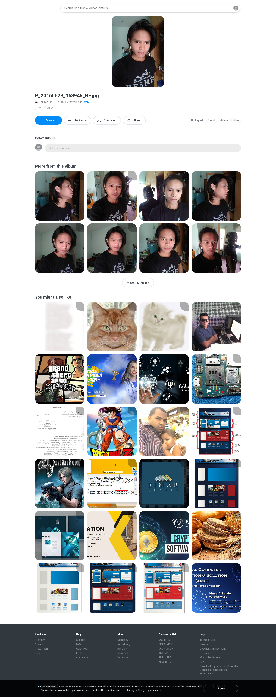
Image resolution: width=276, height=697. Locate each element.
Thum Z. (42, 102)
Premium (40, 639)
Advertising (123, 644)
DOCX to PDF (166, 648)
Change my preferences (149, 690)
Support (80, 639)
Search (39, 644)
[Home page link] (46, 8)
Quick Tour (82, 648)
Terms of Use (207, 639)
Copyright (122, 653)
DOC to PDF (165, 639)
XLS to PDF (165, 653)
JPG (39, 108)
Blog (37, 653)
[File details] (59, 196)
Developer (123, 657)
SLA (202, 661)
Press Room (42, 648)
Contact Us (82, 657)
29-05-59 (61, 102)
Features (81, 653)
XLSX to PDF (165, 661)
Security (204, 653)
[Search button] (226, 8)
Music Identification (210, 657)
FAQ (78, 644)
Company (122, 639)
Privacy (204, 644)
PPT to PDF (165, 657)
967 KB (49, 108)
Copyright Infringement (213, 648)
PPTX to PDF (166, 644)
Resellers (122, 648)
